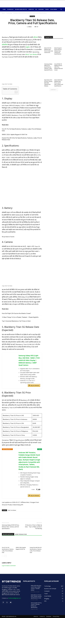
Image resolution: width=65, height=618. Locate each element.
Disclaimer (48, 616)
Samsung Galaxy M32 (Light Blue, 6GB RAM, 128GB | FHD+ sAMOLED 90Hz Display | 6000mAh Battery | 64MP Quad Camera (29, 360)
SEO (36, 9)
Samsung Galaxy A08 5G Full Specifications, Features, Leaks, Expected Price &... (48, 67)
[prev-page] (3, 556)
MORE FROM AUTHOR (21, 534)
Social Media (53, 9)
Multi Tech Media (31, 54)
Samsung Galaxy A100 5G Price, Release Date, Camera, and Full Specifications (10, 526)
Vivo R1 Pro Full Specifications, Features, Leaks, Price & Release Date (21, 130)
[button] (61, 9)
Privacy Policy (56, 616)
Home (4, 9)
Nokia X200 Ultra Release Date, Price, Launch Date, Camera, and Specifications (58, 83)
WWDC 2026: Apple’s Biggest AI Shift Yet (14, 134)
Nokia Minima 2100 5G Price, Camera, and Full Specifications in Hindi (36, 596)
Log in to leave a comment (9, 565)
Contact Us (42, 616)
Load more (54, 89)
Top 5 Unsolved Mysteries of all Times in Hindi (16, 321)
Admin (30, 26)
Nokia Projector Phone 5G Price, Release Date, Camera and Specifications (58, 51)
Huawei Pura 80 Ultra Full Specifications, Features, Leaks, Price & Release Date (22, 138)
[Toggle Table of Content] (15, 92)
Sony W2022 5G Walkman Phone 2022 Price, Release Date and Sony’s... (58, 67)
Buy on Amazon (35, 385)
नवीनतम (35, 37)
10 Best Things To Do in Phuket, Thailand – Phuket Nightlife (20, 317)
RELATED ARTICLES (8, 534)
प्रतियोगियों (5, 45)
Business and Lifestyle (21, 9)
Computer (31, 9)
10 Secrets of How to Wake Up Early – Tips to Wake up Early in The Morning (33, 526)
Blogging (41, 9)
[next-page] (6, 556)
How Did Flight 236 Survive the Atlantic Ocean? (16, 313)
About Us (36, 616)
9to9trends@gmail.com (14, 598)
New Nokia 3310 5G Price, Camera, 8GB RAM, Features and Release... (48, 83)
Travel (47, 9)
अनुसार (28, 47)
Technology (10, 9)
